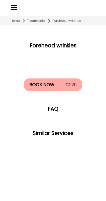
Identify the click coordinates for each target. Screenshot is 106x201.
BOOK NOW (41, 85)
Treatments (36, 20)
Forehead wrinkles (66, 20)
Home (15, 20)
